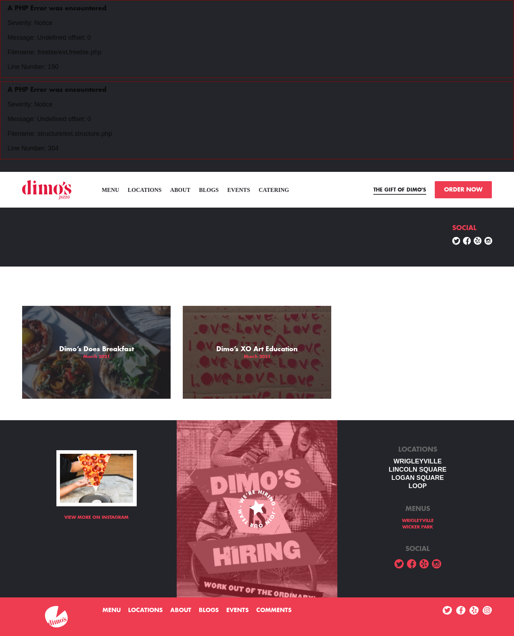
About (180, 190)
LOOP (417, 486)
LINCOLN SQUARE (418, 469)
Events (238, 190)
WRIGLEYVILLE (418, 461)
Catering (274, 190)
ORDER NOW (463, 190)
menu (110, 190)
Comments (274, 610)
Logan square (417, 477)
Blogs (209, 190)
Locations (145, 190)
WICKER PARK (417, 527)
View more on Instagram (96, 517)
